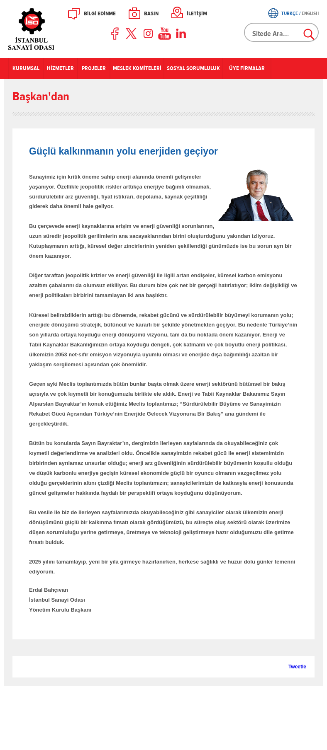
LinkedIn (180, 33)
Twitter (131, 33)
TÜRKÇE (289, 13)
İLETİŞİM (197, 13)
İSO (53, 29)
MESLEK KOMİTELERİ (137, 68)
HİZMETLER (60, 68)
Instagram (148, 33)
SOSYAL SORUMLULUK (193, 68)
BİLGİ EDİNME (100, 13)
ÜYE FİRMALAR (247, 68)
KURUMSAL (25, 68)
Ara (309, 35)
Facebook (115, 33)
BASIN (151, 13)
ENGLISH (310, 13)
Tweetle (297, 667)
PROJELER (94, 68)
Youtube (164, 33)
